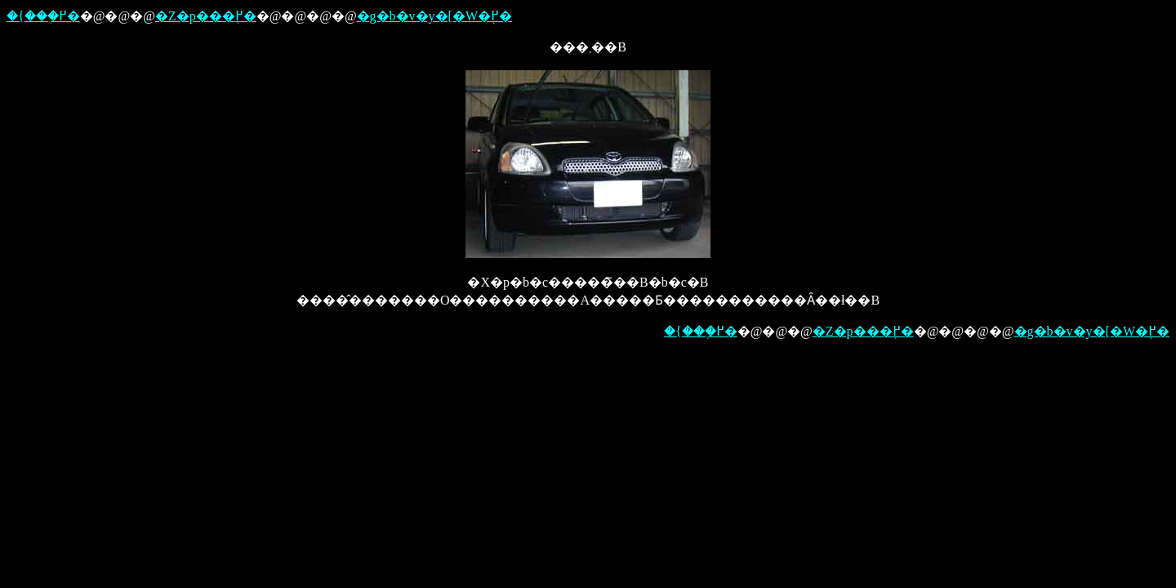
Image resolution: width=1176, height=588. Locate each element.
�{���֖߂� (43, 16)
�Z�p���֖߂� (205, 16)
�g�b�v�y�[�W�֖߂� (434, 16)
